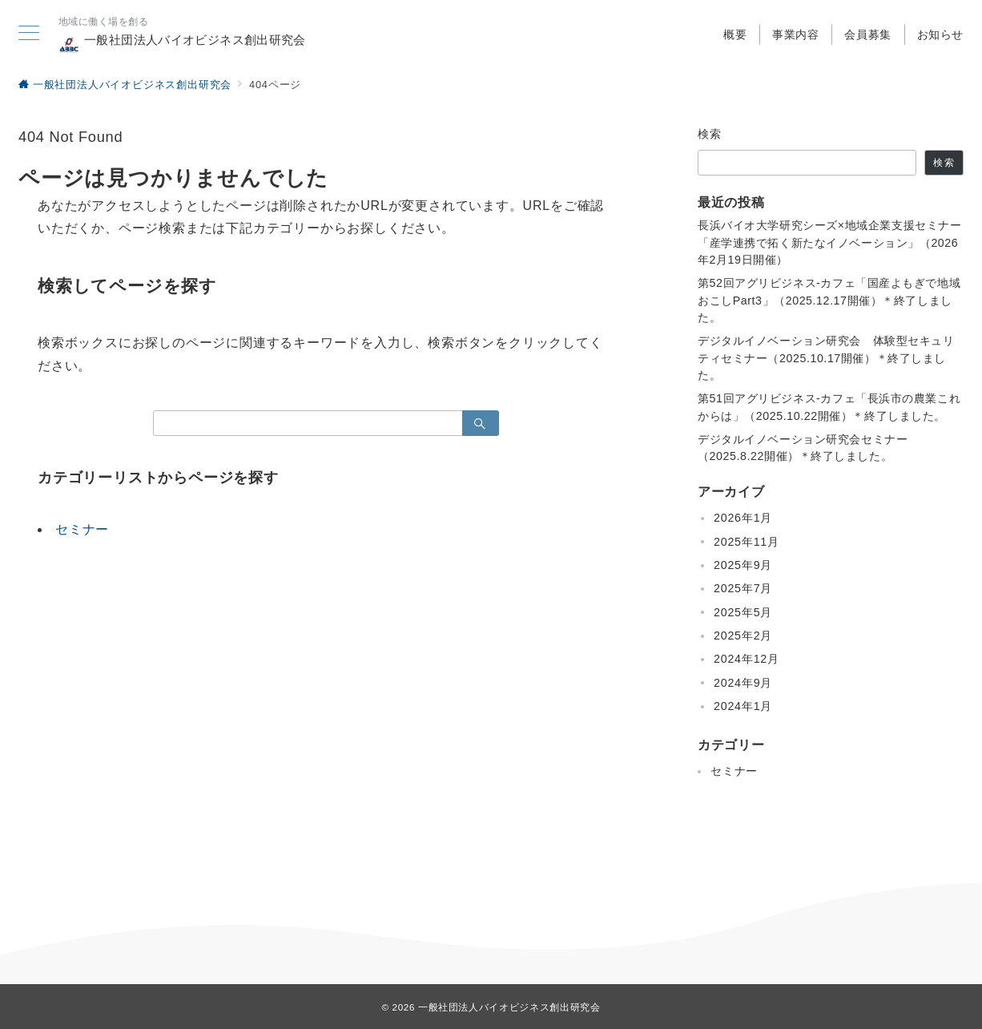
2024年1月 (743, 706)
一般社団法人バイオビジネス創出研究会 (182, 44)
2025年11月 (746, 541)
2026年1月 (743, 517)
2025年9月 (743, 565)
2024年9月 (743, 682)
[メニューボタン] (28, 34)
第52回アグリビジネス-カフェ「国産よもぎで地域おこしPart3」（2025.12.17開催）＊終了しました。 (829, 300)
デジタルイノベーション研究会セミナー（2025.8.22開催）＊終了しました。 (803, 447)
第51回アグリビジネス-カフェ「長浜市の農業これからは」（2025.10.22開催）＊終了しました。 (829, 407)
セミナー (82, 529)
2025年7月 (743, 588)
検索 (710, 133)
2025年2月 (743, 635)
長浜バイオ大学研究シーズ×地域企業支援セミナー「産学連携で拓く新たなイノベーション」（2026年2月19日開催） (829, 242)
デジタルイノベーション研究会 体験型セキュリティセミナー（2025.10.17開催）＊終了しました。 (826, 357)
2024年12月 (746, 658)
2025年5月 (743, 612)
